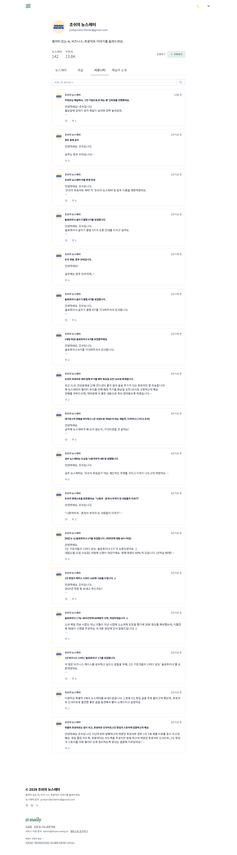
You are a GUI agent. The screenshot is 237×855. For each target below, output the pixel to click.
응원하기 (161, 54)
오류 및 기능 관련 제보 (44, 826)
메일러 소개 (119, 70)
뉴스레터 (61, 70)
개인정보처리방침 (41, 842)
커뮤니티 (100, 70)
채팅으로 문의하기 (79, 831)
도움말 (28, 826)
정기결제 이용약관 (58, 842)
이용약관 (29, 842)
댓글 (80, 70)
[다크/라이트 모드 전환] (198, 6)
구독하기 (176, 54)
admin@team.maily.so (55, 831)
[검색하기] (180, 82)
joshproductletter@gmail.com (57, 799)
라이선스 (71, 842)
